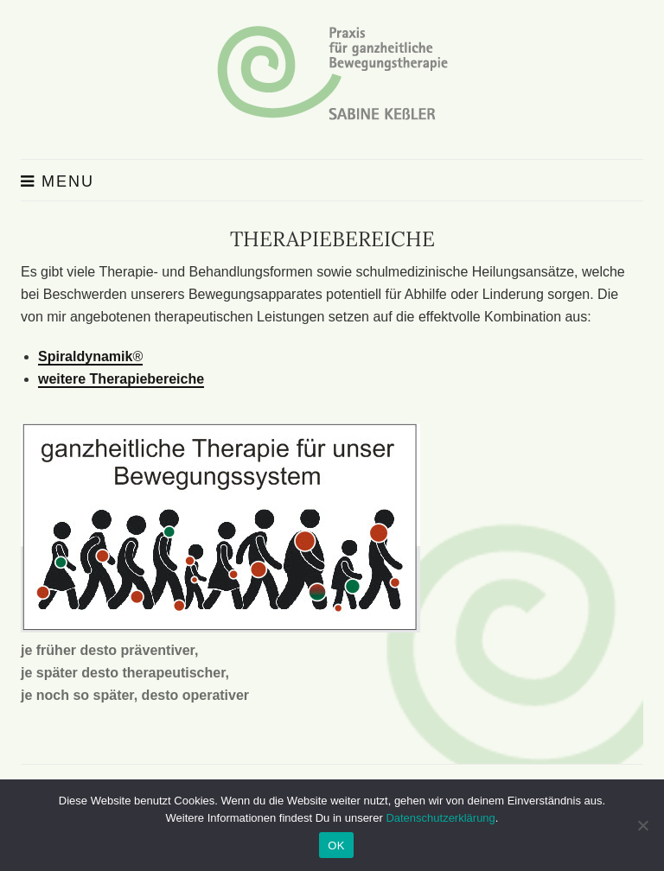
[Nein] (642, 825)
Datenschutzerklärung (440, 817)
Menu (57, 181)
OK (336, 845)
